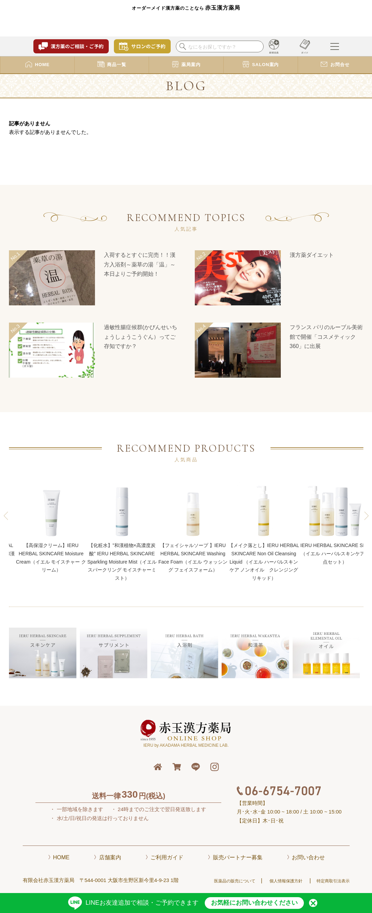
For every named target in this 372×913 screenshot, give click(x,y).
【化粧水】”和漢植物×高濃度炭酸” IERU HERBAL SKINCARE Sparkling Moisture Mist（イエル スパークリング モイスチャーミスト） (122, 531)
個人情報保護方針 (285, 881)
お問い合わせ (308, 857)
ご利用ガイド (166, 857)
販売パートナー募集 (238, 857)
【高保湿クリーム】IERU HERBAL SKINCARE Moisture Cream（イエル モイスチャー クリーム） (51, 527)
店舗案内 (110, 857)
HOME (61, 857)
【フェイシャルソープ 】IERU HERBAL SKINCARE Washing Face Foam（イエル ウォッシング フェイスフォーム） (192, 527)
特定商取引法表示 (333, 881)
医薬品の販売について (234, 881)
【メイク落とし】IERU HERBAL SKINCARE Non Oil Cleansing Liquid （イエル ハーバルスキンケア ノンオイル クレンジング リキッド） (263, 531)
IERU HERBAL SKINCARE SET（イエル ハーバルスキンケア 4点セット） (334, 523)
